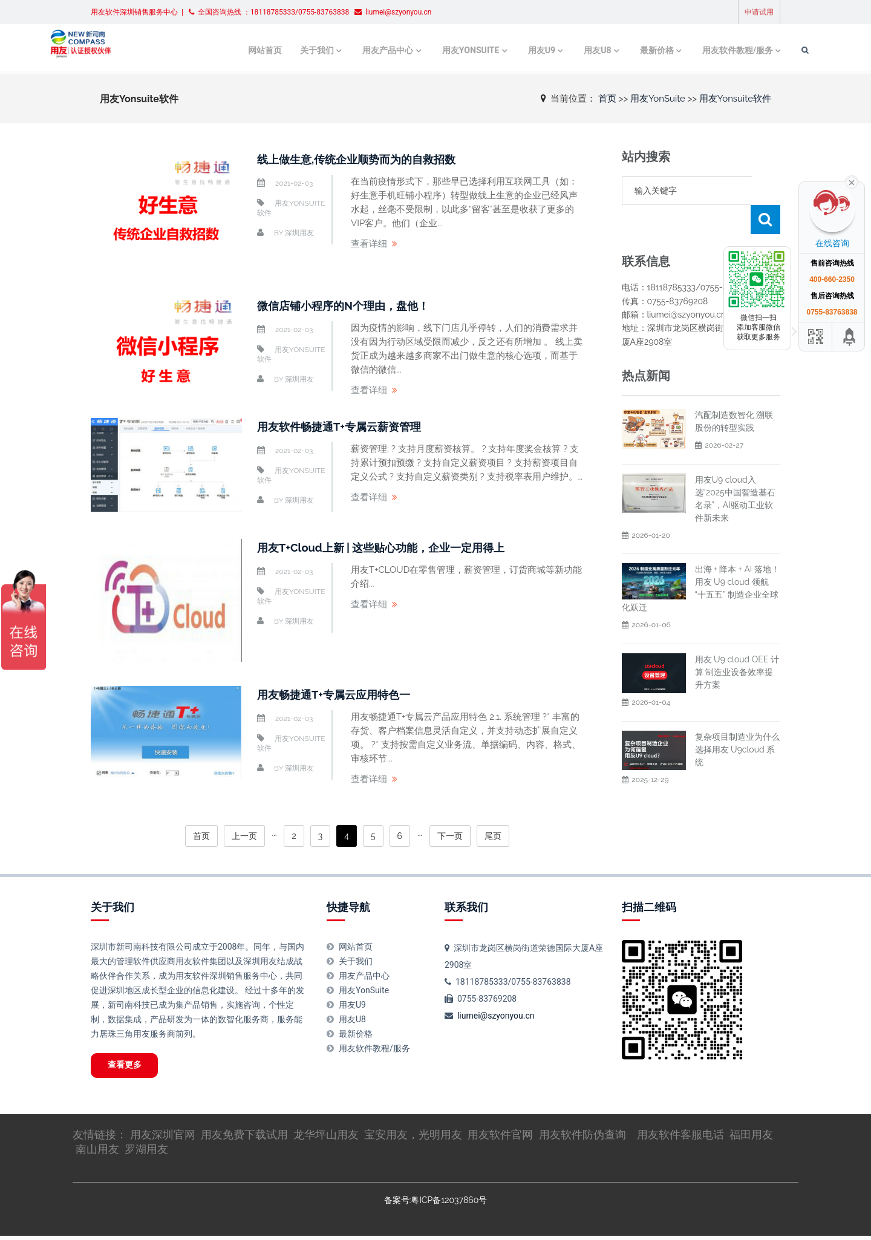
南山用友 (97, 1152)
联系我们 (466, 907)
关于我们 (282, 49)
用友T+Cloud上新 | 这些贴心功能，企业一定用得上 (394, 547)
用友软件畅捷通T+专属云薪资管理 (348, 426)
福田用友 (751, 1138)
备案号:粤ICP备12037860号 (435, 1204)
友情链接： (101, 1138)
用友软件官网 (500, 1138)
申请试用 (759, 12)
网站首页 (233, 49)
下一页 (450, 836)
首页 (607, 98)
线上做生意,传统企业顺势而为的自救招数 (367, 159)
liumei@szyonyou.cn (496, 1015)
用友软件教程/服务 (695, 49)
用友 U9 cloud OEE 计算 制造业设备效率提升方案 (737, 643)
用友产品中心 (352, 49)
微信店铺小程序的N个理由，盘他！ (352, 305)
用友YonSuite (432, 49)
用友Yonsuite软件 (735, 98)
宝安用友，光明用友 (413, 1138)
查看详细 (369, 243)
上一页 (244, 836)
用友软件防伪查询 (582, 1138)
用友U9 (501, 49)
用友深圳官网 (162, 1138)
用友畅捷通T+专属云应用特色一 (342, 694)
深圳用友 (299, 233)
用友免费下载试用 (244, 1138)
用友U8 (557, 49)
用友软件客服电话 (680, 1138)
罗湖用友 (146, 1152)
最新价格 (615, 49)
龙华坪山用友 (326, 1138)
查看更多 (131, 1067)
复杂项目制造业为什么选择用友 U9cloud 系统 (737, 720)
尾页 (492, 836)
